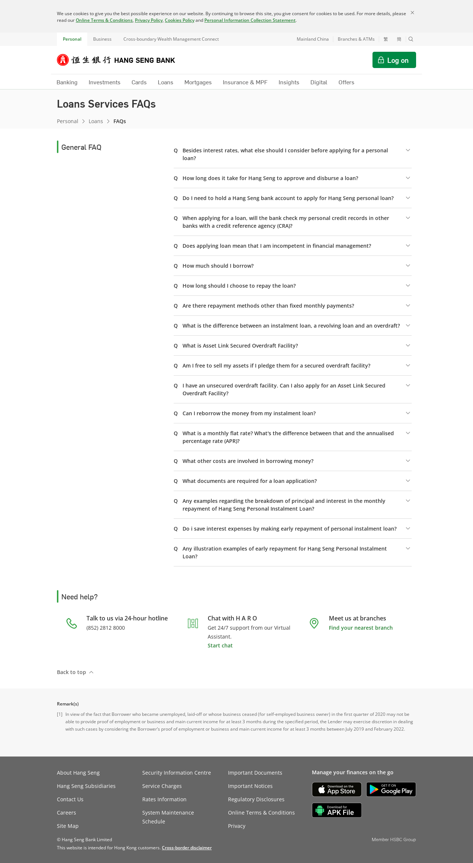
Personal (72, 39)
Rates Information (164, 799)
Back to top (71, 672)
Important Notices (250, 785)
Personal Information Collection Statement (250, 20)
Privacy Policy (149, 20)
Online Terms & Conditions (104, 20)
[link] (187, 848)
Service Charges (162, 785)
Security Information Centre (176, 772)
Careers (66, 812)
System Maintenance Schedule (168, 817)
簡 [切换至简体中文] (399, 39)
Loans (96, 121)
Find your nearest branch (361, 627)
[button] (411, 39)
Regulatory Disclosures (256, 799)
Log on (398, 60)
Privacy (236, 825)
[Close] (412, 12)
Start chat (220, 645)
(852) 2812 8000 (105, 627)
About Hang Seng (78, 772)
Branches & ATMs (356, 39)
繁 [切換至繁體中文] (386, 39)
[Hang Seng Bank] (121, 60)
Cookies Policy (179, 20)
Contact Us (70, 799)
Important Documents (255, 772)
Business (102, 39)
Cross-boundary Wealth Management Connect (171, 39)
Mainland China (313, 39)
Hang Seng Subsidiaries (86, 785)
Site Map (68, 825)
